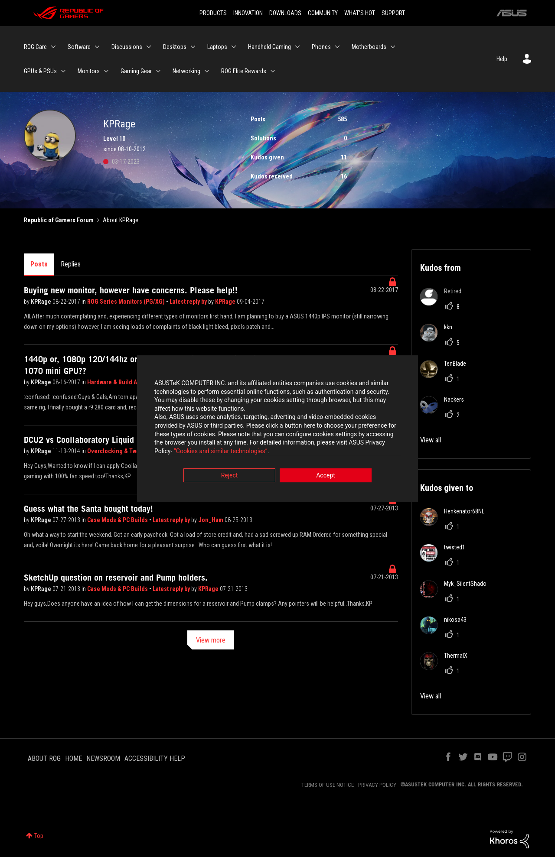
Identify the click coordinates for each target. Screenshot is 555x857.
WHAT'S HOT (359, 13)
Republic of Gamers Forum (59, 220)
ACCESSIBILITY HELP (154, 758)
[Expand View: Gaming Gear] (158, 71)
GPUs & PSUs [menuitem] (40, 71)
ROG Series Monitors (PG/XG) (126, 301)
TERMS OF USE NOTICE (327, 785)
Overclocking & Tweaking (121, 451)
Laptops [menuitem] (217, 46)
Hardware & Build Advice (120, 382)
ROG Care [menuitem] (35, 46)
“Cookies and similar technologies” (221, 451)
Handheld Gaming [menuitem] (269, 46)
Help (501, 58)
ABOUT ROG (44, 758)
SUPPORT (393, 13)
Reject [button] (229, 476)
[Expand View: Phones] (337, 47)
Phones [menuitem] (321, 46)
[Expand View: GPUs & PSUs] (63, 71)
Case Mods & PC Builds (118, 519)
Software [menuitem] (79, 46)
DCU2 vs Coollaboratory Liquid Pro (86, 440)
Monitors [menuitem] (89, 71)
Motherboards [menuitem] (369, 46)
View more (210, 640)
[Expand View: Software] (97, 47)
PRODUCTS (213, 13)
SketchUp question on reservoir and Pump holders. (116, 577)
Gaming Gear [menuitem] (136, 71)
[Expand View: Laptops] (233, 47)
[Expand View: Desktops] (193, 47)
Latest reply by (189, 301)
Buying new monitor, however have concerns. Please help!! (131, 290)
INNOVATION (248, 13)
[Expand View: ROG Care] (53, 47)
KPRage (41, 301)
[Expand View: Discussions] (148, 47)
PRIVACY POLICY (377, 785)
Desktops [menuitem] (174, 46)
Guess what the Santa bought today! (88, 508)
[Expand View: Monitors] (106, 71)
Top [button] (38, 835)
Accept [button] (325, 476)
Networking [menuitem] (186, 71)
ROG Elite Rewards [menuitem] (243, 71)
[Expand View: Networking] (206, 71)
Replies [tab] (71, 264)
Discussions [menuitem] (126, 46)
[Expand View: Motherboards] (392, 47)
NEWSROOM (103, 758)
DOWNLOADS (285, 13)
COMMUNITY (323, 13)
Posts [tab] (39, 264)
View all (430, 440)
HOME (73, 758)
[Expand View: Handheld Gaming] (297, 47)
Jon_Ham (211, 519)
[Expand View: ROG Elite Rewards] (272, 71)
